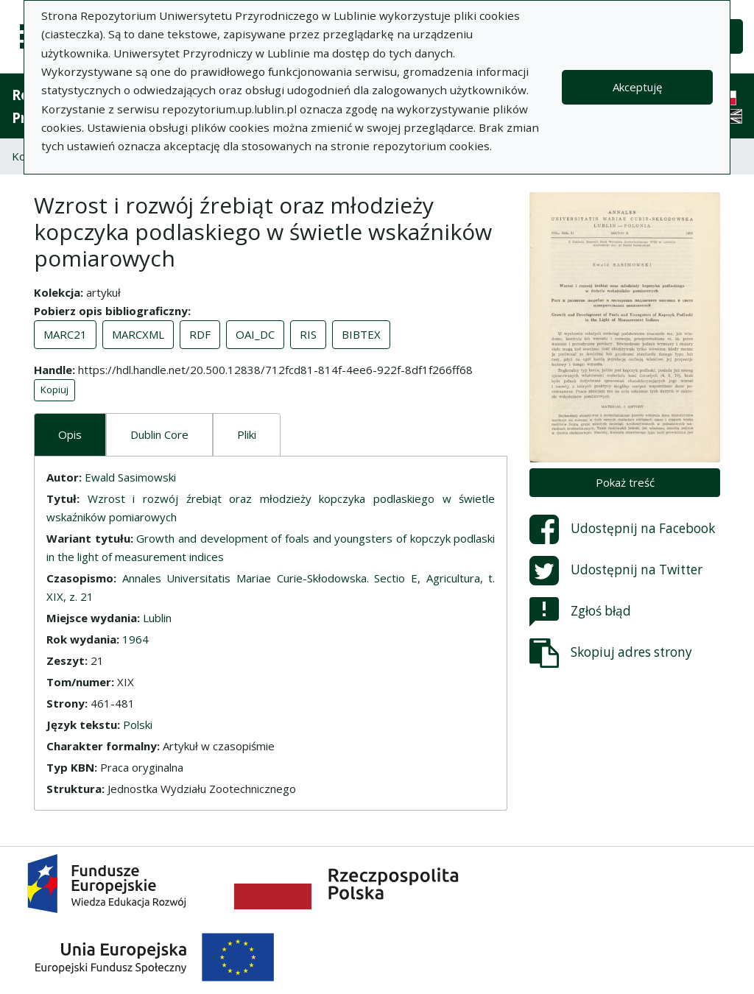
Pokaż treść (625, 482)
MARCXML (138, 334)
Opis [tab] (70, 434)
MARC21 (65, 334)
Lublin (157, 617)
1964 (135, 639)
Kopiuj (54, 389)
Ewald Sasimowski (130, 477)
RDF (200, 334)
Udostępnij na (622, 529)
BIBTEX (361, 334)
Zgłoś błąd (580, 612)
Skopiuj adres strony (610, 653)
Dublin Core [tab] (159, 434)
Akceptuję (637, 87)
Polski (137, 724)
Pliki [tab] (246, 434)
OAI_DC (255, 334)
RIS (308, 334)
